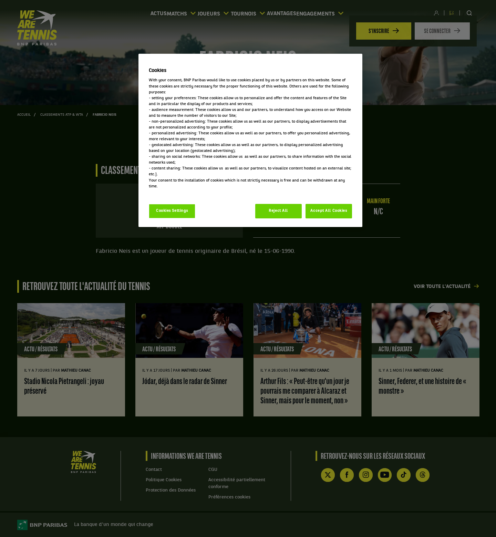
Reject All (278, 211)
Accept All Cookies (328, 211)
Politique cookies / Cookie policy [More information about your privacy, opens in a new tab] (179, 192)
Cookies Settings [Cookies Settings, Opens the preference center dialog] (172, 211)
